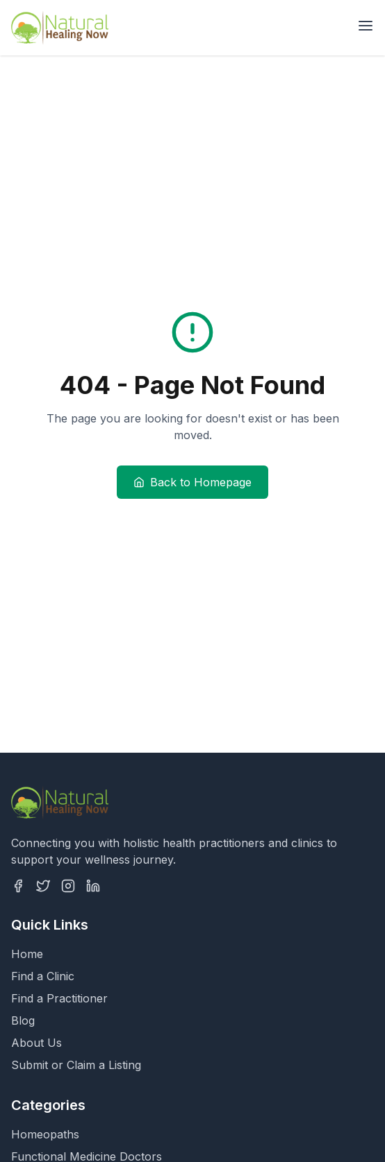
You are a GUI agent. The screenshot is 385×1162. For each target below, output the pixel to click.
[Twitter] (43, 886)
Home (27, 954)
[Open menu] (365, 25)
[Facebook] (18, 886)
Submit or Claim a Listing (76, 1065)
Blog (23, 1020)
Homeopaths (45, 1134)
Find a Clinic (42, 976)
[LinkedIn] (93, 886)
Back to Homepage (192, 482)
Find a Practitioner (59, 998)
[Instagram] (68, 886)
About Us (36, 1043)
